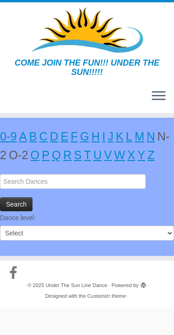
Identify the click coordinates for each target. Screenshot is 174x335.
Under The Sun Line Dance (76, 285)
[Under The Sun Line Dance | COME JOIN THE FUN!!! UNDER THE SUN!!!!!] (87, 30)
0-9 (8, 136)
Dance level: (18, 217)
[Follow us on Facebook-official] (15, 272)
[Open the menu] (159, 96)
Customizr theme (106, 296)
